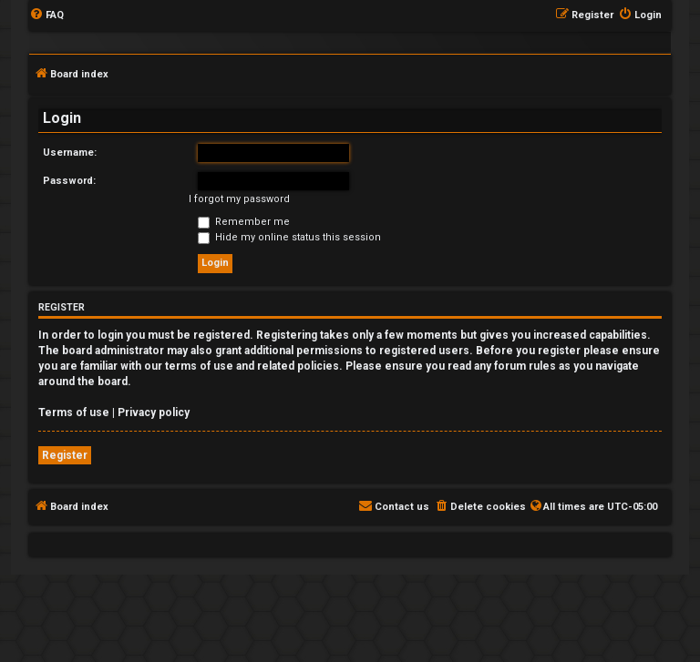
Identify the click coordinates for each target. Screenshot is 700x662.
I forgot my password (239, 199)
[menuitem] (46, 15)
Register (65, 455)
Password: (69, 181)
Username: (70, 152)
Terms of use (73, 412)
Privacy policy (154, 412)
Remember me (244, 222)
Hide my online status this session (289, 237)
